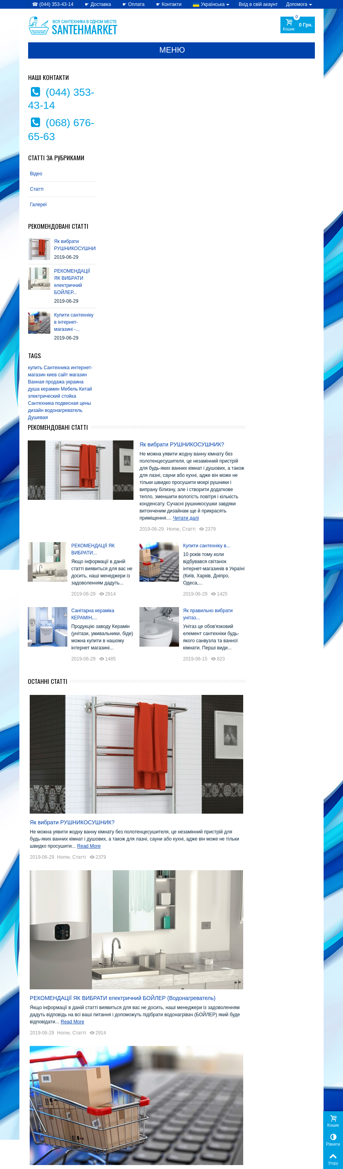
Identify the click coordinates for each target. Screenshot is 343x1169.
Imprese (186, 1001)
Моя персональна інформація (282, 1123)
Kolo (198, 1008)
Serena (185, 1031)
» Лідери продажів (122, 1123)
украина (75, 382)
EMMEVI (187, 963)
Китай (85, 389)
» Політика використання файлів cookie (56, 1119)
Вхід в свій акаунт (258, 4)
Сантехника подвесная (53, 403)
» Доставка (188, 1107)
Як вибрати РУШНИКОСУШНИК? (253, 94)
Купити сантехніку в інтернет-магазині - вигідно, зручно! (175, 830)
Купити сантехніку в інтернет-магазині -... (73, 322)
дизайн (36, 410)
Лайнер (186, 1061)
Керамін (187, 1053)
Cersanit (187, 948)
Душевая (38, 417)
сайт (63, 375)
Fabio (183, 971)
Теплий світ (217, 1061)
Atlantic (185, 940)
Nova (228, 1016)
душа (34, 389)
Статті (37, 189)
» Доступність (43, 1130)
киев (52, 375)
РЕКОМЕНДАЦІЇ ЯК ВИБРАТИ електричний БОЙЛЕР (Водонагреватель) (197, 657)
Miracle (218, 1008)
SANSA (225, 1023)
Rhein (183, 1023)
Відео (36, 173)
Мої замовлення (267, 1107)
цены (85, 403)
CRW (182, 956)
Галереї (38, 204)
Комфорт (215, 1053)
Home (244, 179)
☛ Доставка (98, 4)
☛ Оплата (133, 4)
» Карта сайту (191, 1115)
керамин (50, 389)
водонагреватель (64, 410)
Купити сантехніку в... (278, 196)
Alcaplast (216, 925)
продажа (55, 382)
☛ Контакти (168, 4)
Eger (224, 956)
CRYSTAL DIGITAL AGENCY (83, 1160)
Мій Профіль (263, 1095)
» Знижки (112, 1107)
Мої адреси (261, 1115)
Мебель (69, 389)
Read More (177, 507)
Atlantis (209, 940)
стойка (69, 396)
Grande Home (217, 978)
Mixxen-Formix (196, 1016)
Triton (183, 1038)
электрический (44, 396)
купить (35, 367)
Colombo (215, 948)
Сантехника (57, 367)
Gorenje (215, 963)
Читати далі (284, 168)
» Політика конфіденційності (60, 1107)
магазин (78, 375)
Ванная (36, 382)
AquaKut (187, 933)
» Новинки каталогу (124, 1115)
